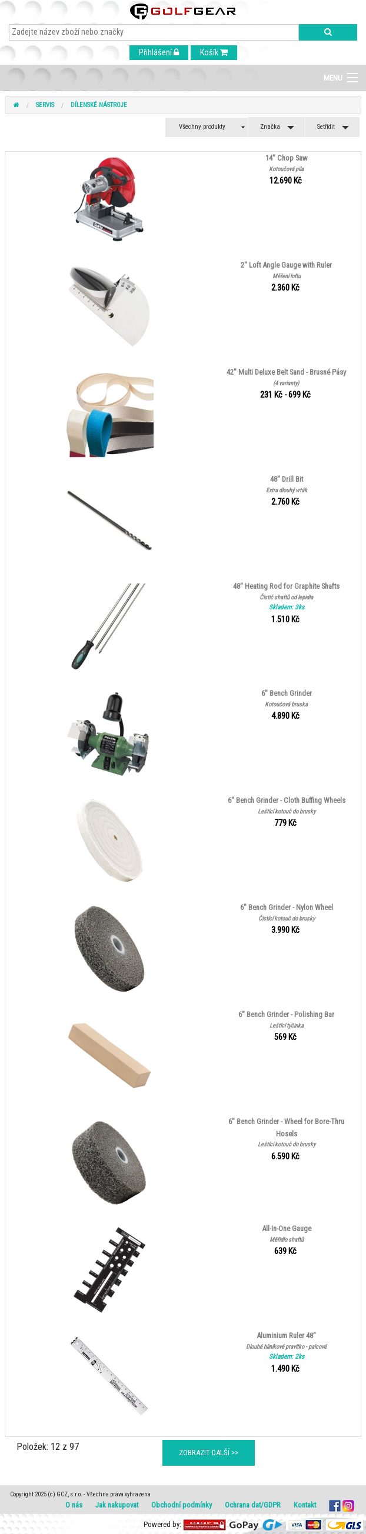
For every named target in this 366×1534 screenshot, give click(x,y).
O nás (73, 1504)
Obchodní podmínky (181, 1504)
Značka (270, 127)
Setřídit (326, 127)
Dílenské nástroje (99, 105)
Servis (45, 105)
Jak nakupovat (116, 1504)
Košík (214, 53)
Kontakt (305, 1504)
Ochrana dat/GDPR (253, 1504)
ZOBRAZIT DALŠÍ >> (208, 1452)
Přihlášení (159, 53)
